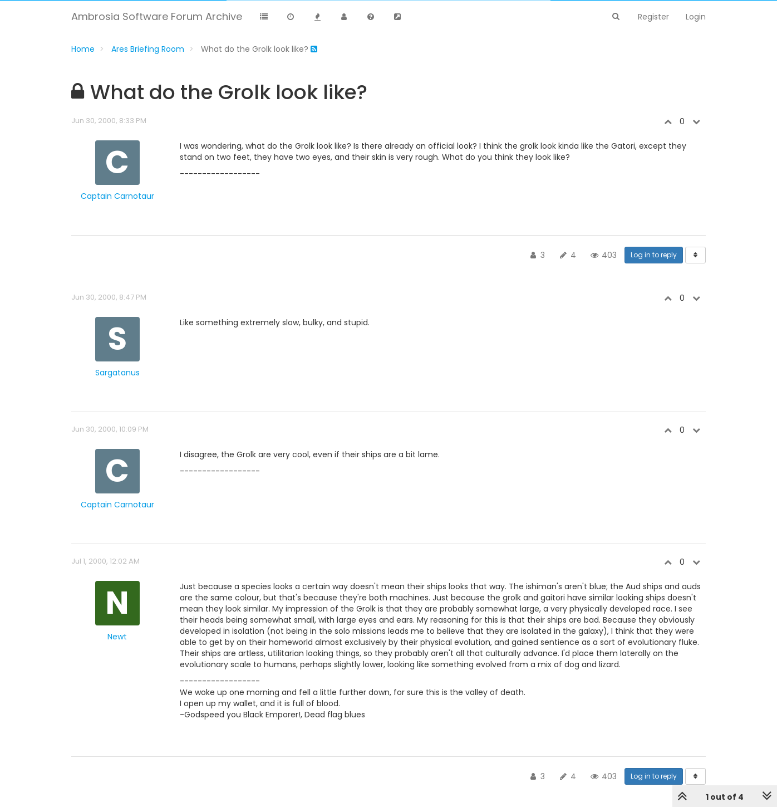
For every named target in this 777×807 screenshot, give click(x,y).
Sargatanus (117, 372)
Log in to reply (654, 255)
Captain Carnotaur (117, 196)
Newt (117, 636)
